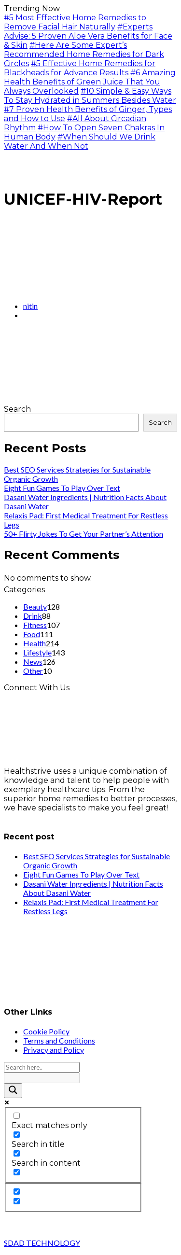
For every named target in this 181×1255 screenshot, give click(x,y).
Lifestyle (37, 652)
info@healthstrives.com (49, 817)
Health (34, 643)
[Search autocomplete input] (42, 1078)
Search (17, 409)
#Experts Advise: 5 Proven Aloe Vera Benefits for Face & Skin (88, 36)
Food (31, 634)
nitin (30, 305)
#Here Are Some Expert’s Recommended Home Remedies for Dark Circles (84, 54)
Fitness (35, 624)
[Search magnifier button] (13, 1090)
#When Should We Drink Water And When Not (79, 141)
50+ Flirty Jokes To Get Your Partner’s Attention (83, 533)
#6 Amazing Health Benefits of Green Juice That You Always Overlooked (90, 82)
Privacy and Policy (53, 1049)
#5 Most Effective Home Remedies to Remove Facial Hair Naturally (75, 22)
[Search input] (42, 1067)
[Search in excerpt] (17, 1172)
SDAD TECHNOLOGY (42, 1242)
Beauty (35, 606)
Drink (32, 615)
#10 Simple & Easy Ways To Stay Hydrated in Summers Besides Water (90, 95)
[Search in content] (17, 1153)
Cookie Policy (46, 1031)
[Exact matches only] (17, 1116)
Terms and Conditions (59, 1040)
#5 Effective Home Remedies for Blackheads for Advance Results (79, 68)
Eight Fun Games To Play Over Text (62, 487)
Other (33, 670)
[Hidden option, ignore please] (17, 1191)
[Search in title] (17, 1134)
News (32, 661)
